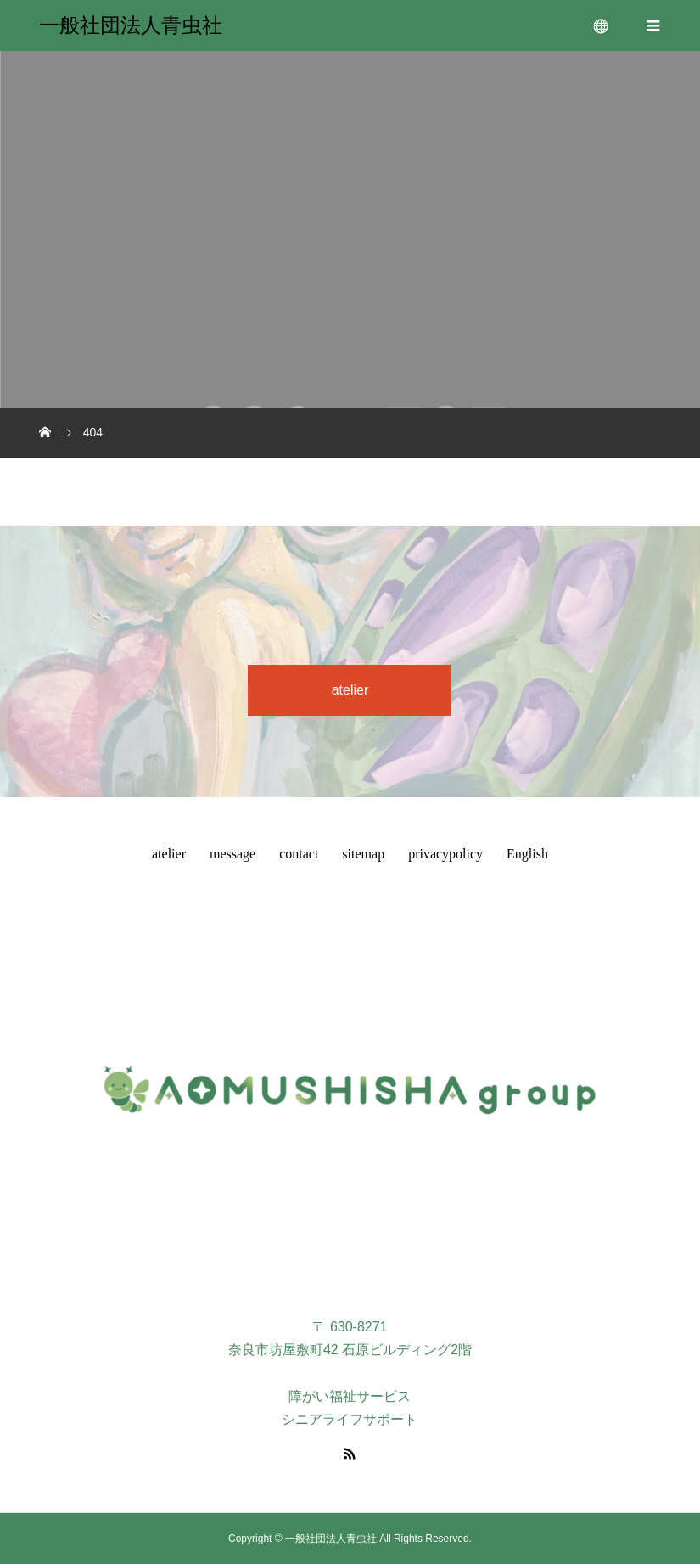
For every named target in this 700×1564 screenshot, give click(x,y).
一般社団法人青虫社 (130, 25)
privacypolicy (445, 854)
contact (298, 854)
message (232, 854)
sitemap (363, 854)
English (527, 854)
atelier (350, 690)
